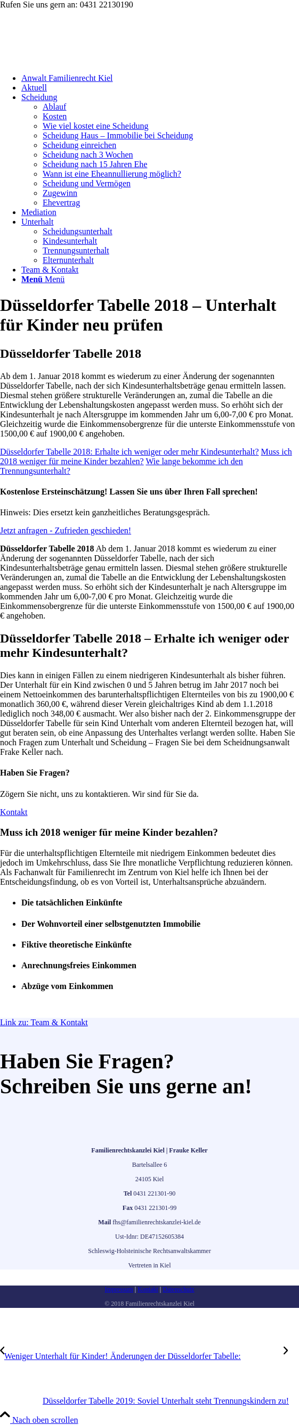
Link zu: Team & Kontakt (44, 1022)
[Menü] (42, 279)
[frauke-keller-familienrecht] (80, 59)
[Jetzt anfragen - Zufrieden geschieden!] (65, 530)
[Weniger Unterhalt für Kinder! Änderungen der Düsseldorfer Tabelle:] (142, 1356)
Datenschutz (178, 1289)
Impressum (118, 1289)
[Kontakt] (14, 812)
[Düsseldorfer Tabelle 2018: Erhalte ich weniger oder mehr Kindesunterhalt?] (129, 451)
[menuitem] (160, 78)
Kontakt (148, 1289)
